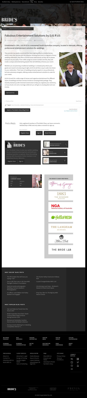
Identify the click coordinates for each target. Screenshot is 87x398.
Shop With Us (47, 356)
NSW (11, 181)
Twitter (78, 363)
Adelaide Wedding (25, 105)
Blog (32, 2)
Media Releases (34, 356)
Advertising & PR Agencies (35, 363)
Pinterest (72, 366)
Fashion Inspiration (33, 338)
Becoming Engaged (6, 338)
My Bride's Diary (6, 2)
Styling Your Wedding (73, 338)
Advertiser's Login (21, 356)
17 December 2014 (10, 40)
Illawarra (22, 181)
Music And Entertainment (37, 105)
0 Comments (38, 40)
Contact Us (6, 359)
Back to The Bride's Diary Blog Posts (17, 110)
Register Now (25, 133)
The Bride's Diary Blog (25, 40)
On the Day (31, 344)
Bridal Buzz (72, 359)
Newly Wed (70, 344)
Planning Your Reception (21, 344)
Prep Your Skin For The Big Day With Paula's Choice (47, 294)
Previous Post (9, 101)
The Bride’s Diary (9, 20)
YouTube (78, 366)
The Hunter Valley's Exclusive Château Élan (47, 278)
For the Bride (45, 338)
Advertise (40, 2)
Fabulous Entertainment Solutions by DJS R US (22, 28)
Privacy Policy (61, 356)
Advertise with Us (8, 361)
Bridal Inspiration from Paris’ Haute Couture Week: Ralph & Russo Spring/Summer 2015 (17, 315)
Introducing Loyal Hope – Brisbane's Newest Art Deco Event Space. (47, 287)
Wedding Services (16, 2)
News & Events (25, 2)
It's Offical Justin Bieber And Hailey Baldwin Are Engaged (17, 294)
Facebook (78, 359)
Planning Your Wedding (7, 344)
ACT (11, 183)
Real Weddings (19, 338)
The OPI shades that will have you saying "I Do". (17, 278)
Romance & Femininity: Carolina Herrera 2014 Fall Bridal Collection (17, 321)
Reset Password (50, 133)
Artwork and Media (47, 359)
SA (11, 185)
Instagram (72, 363)
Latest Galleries (34, 361)
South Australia (16, 105)
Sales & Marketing (21, 364)
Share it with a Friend (71, 111)
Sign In (39, 133)
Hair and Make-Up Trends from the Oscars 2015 (17, 310)
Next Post (79, 101)
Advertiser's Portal (49, 362)
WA (20, 185)
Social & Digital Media (21, 361)
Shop (35, 2)
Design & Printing (21, 359)
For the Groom (58, 338)
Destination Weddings (46, 344)
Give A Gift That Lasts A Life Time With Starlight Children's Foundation (18, 282)
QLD (21, 183)
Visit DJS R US (11, 93)
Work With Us (7, 363)
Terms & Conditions (60, 359)
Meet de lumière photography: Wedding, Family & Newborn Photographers (16, 288)
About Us (6, 356)
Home (4, 28)
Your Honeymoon (59, 344)
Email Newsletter (72, 369)
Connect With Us (73, 355)
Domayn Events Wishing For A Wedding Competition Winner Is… (19, 326)
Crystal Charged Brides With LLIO (46, 282)
